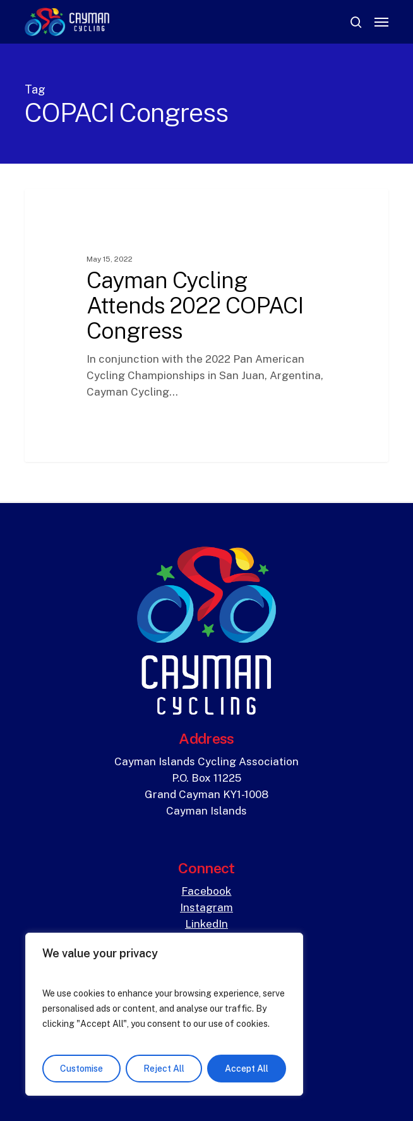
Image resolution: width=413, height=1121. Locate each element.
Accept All (246, 1068)
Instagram (206, 907)
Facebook (206, 891)
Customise (81, 1068)
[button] (381, 22)
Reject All (163, 1068)
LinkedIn (206, 924)
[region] (164, 1014)
